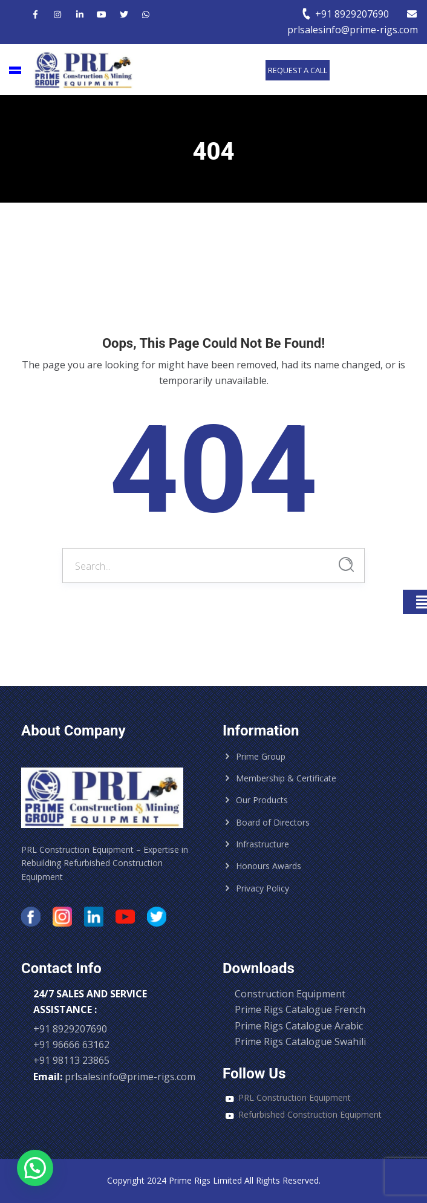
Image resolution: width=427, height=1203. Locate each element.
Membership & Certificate (286, 778)
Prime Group (260, 756)
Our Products (262, 800)
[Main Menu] (15, 70)
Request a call (297, 70)
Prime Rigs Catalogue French (300, 1009)
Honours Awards (268, 866)
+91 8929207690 (345, 14)
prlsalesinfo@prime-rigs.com (130, 1076)
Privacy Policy (262, 888)
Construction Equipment (290, 993)
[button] (35, 1168)
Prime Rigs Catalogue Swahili (300, 1041)
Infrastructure (262, 844)
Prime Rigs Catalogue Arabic (299, 1025)
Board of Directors (273, 822)
